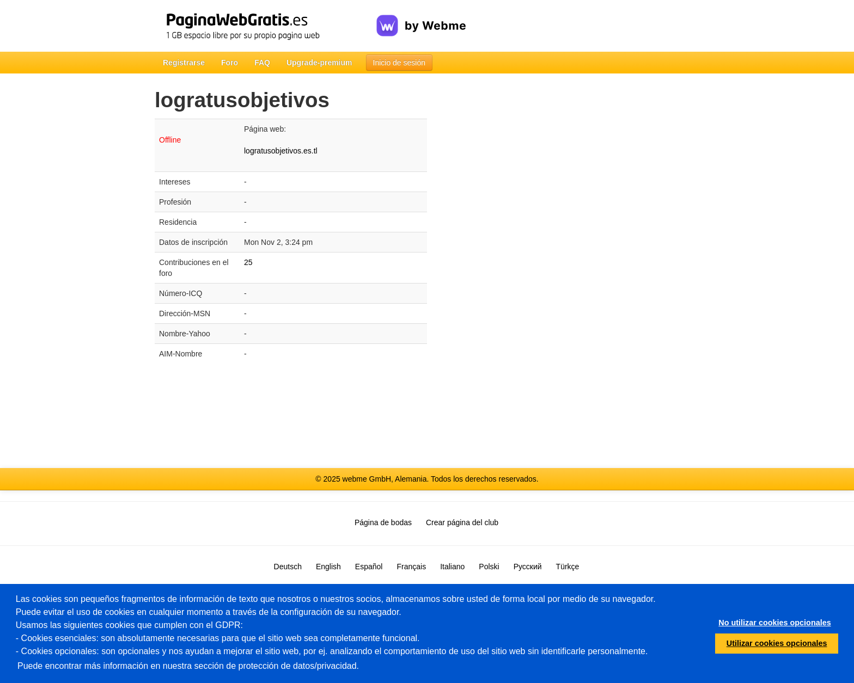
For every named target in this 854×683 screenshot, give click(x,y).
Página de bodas (383, 522)
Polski (489, 566)
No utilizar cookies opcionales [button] (774, 622)
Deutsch (288, 566)
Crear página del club (462, 522)
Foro (229, 62)
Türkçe (568, 566)
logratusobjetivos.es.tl (281, 150)
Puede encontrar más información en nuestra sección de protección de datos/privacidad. (188, 665)
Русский (528, 566)
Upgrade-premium (319, 62)
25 (248, 262)
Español (369, 566)
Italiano (452, 566)
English (328, 566)
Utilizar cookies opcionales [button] (777, 643)
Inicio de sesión (399, 62)
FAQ (262, 62)
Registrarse (184, 62)
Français (411, 566)
